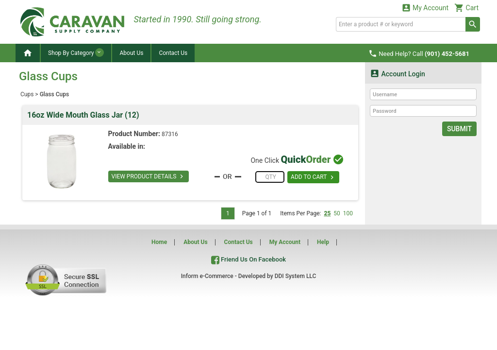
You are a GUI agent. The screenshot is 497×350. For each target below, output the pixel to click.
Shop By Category (76, 52)
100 (348, 213)
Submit (459, 129)
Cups (26, 94)
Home (159, 242)
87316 (170, 134)
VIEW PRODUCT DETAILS (149, 176)
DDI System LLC (295, 276)
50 (336, 213)
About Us (131, 53)
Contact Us (173, 53)
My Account (425, 7)
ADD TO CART (313, 177)
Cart (466, 7)
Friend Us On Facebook (248, 259)
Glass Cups (54, 94)
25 (327, 213)
